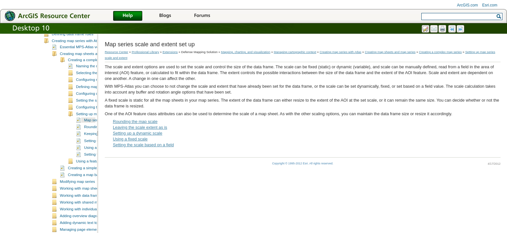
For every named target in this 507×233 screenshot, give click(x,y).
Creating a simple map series (92, 187)
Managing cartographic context (69, 40)
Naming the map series (95, 85)
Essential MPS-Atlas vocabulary (86, 66)
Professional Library (145, 52)
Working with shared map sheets (87, 221)
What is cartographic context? (76, 46)
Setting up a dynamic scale (137, 133)
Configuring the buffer (94, 126)
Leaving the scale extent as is (140, 127)
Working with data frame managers (88, 214)
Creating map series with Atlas (77, 60)
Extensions (170, 52)
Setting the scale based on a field (143, 144)
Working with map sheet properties (88, 207)
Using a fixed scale (130, 139)
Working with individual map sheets (89, 228)
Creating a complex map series (93, 79)
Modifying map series (77, 201)
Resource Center (116, 52)
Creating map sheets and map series (90, 73)
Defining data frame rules (72, 53)
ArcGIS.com (467, 5)
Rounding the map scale (135, 121)
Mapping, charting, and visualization (246, 52)
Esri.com (489, 5)
